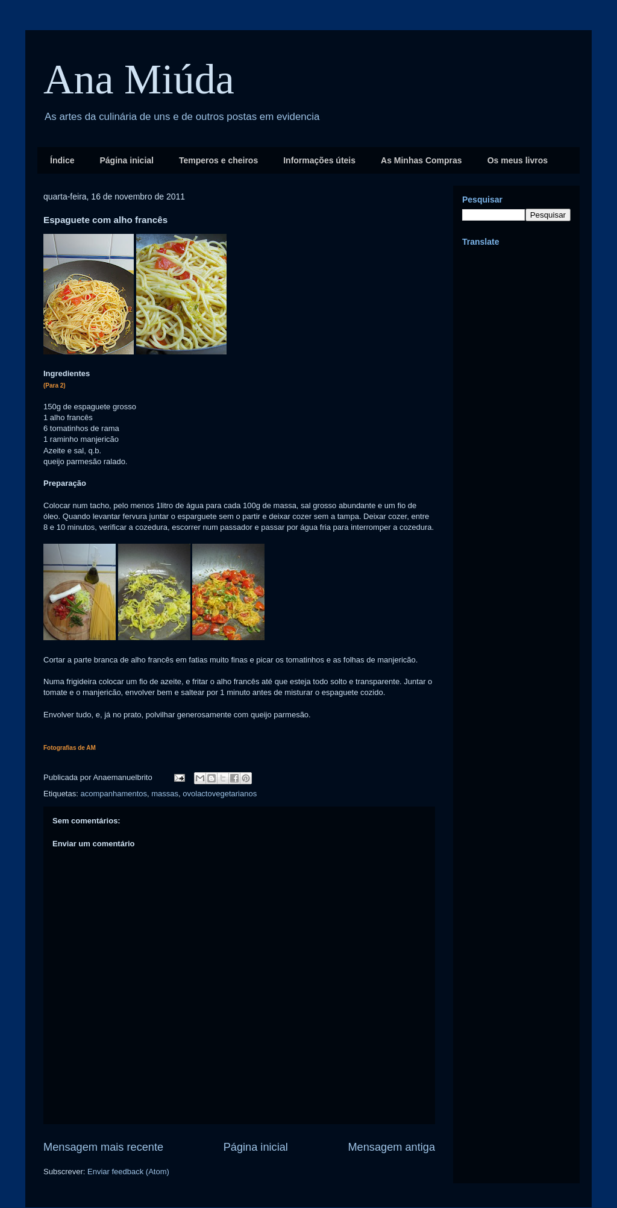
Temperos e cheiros (218, 160)
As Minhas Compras (421, 160)
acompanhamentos (113, 793)
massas (164, 793)
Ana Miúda (138, 79)
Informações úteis (319, 160)
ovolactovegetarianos (220, 793)
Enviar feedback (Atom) (128, 1171)
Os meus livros (517, 160)
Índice (62, 160)
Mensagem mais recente (103, 1147)
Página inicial (126, 160)
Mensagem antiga (391, 1147)
